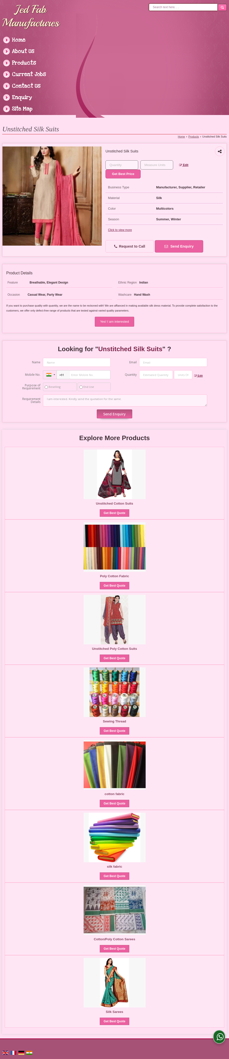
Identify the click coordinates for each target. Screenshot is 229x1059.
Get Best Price (123, 174)
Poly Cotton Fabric (114, 576)
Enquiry (22, 97)
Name (36, 362)
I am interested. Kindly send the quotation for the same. (125, 400)
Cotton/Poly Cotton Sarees (114, 939)
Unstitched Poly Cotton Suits (114, 649)
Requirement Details (31, 400)
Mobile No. (32, 374)
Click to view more (120, 230)
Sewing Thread (114, 721)
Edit (184, 165)
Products (24, 63)
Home (18, 40)
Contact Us (26, 86)
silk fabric (114, 866)
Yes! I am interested (114, 321)
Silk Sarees (114, 1012)
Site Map (22, 109)
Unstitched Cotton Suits (114, 503)
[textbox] (156, 165)
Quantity (131, 374)
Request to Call (129, 246)
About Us (23, 51)
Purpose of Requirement (31, 387)
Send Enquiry (179, 246)
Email (133, 362)
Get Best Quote (114, 513)
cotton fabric (115, 794)
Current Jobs (29, 74)
